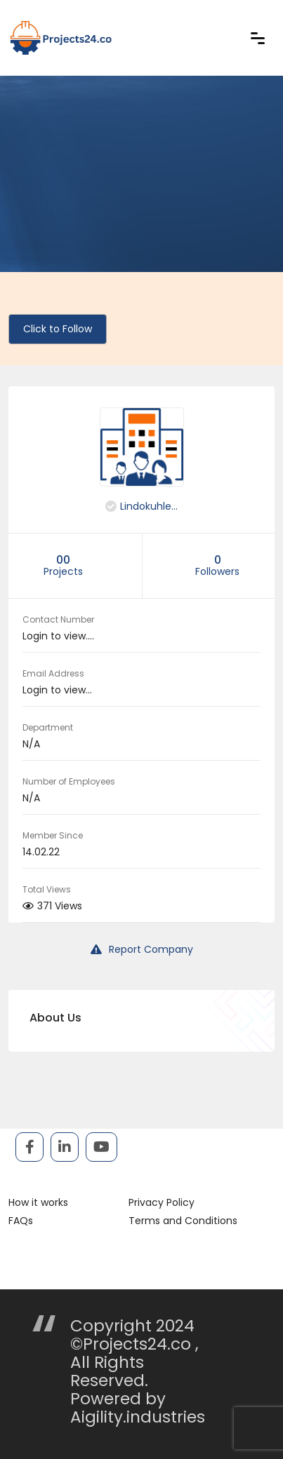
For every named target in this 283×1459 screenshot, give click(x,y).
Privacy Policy (162, 1202)
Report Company (142, 949)
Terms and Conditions (183, 1221)
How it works (38, 1202)
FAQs (20, 1221)
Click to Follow (57, 329)
